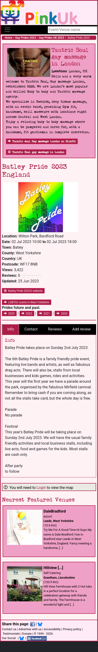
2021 (44, 313)
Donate (27, 633)
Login (41, 487)
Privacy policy (72, 629)
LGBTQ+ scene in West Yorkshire (26, 302)
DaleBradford (54, 511)
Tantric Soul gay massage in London (36, 152)
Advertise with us (30, 629)
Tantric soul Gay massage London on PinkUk (42, 141)
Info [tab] (10, 329)
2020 (62, 313)
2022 (27, 313)
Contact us (9, 629)
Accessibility (52, 629)
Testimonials (11, 633)
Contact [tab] (31, 329)
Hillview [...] (53, 568)
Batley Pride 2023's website (23, 290)
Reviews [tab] (55, 329)
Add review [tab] (81, 329)
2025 (9, 313)
